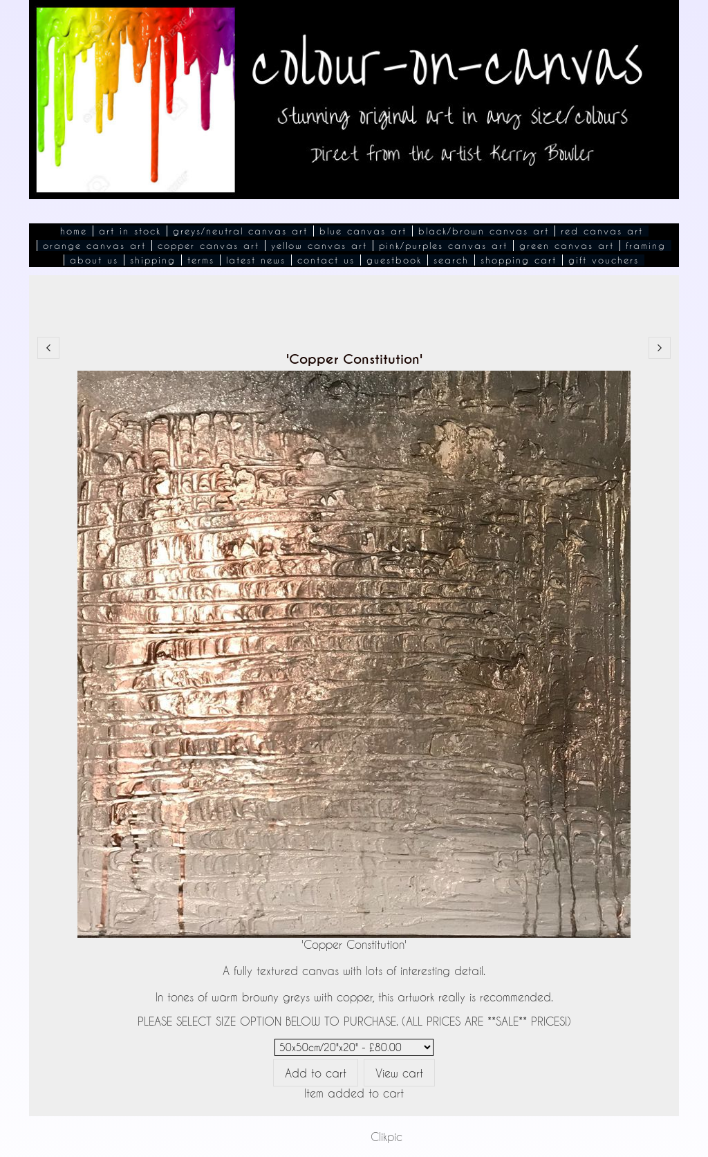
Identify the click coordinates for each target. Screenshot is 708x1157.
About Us (94, 260)
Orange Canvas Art (94, 245)
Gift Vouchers (603, 260)
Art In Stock (130, 231)
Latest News (256, 260)
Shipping (153, 260)
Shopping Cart (519, 260)
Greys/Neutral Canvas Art (240, 231)
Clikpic (386, 1136)
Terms (200, 260)
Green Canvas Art (566, 245)
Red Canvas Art (602, 231)
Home (73, 231)
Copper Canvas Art (208, 245)
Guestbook (394, 260)
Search (451, 260)
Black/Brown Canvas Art (483, 231)
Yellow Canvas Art (319, 245)
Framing (646, 245)
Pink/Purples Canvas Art (443, 245)
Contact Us (326, 260)
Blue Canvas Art (363, 231)
